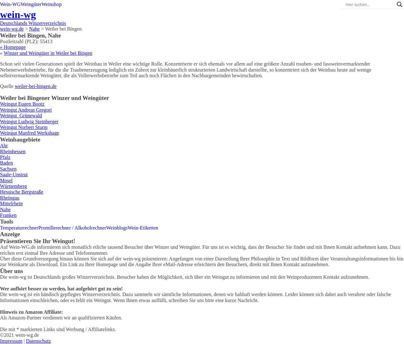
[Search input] (370, 4)
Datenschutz (38, 341)
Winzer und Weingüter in (48, 53)
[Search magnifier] (399, 4)
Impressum (11, 341)
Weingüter (31, 4)
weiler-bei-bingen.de (36, 86)
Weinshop (52, 4)
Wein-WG (10, 4)
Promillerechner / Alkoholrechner (72, 227)
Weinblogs (117, 227)
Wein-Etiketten (143, 227)
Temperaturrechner (19, 227)
